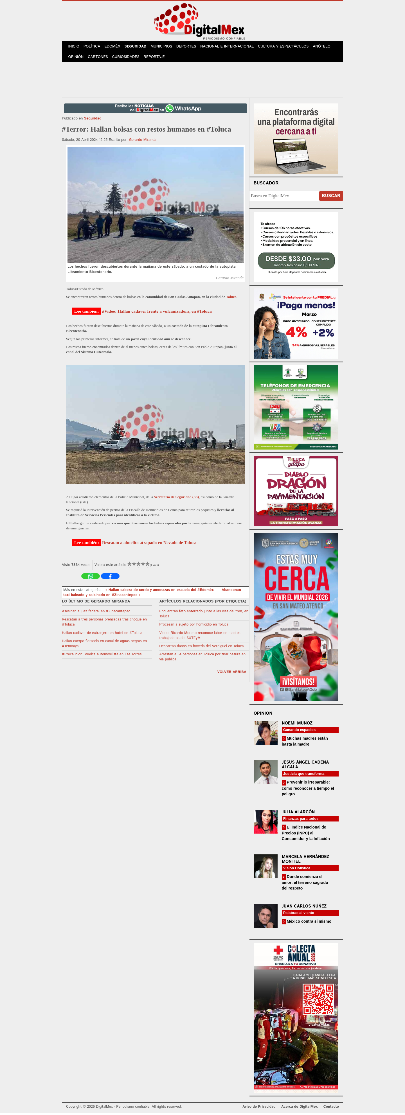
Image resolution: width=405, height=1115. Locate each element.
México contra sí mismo (309, 923)
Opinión (76, 59)
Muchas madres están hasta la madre (305, 743)
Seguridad (138, 47)
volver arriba (231, 674)
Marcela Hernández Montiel (305, 861)
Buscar (331, 198)
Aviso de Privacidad (259, 1109)
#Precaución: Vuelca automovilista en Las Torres (101, 656)
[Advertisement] (202, 81)
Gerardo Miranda (142, 142)
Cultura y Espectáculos (287, 47)
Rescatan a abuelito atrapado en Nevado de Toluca (149, 544)
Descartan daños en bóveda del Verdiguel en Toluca (201, 648)
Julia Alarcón (298, 814)
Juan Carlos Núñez (304, 908)
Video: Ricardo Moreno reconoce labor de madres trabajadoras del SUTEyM (199, 638)
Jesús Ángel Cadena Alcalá (305, 767)
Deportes (190, 47)
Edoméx (114, 47)
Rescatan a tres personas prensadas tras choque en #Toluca (104, 624)
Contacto (331, 1109)
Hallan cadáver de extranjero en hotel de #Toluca (102, 635)
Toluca (231, 299)
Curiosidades (127, 59)
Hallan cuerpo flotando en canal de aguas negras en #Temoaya (104, 646)
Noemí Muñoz (297, 725)
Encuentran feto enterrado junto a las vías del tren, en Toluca (203, 616)
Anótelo (325, 47)
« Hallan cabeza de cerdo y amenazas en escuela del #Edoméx (160, 592)
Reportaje (156, 59)
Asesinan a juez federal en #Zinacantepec (96, 613)
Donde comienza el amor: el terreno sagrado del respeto (305, 885)
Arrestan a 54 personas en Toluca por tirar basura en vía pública (202, 659)
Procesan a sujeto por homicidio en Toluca (193, 626)
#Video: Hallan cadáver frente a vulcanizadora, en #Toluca (157, 313)
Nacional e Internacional (231, 47)
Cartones (99, 59)
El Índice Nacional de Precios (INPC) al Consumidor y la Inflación (306, 835)
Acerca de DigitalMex (299, 1109)
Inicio (74, 47)
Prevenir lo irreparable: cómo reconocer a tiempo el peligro (308, 790)
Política (93, 47)
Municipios (165, 47)
